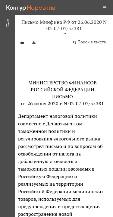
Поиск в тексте (91, 42)
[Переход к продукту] (30, 7)
